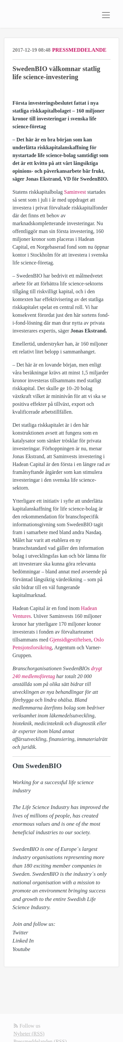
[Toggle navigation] (106, 15)
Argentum (64, 647)
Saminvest (75, 192)
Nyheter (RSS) (29, 1033)
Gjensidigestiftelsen (70, 639)
